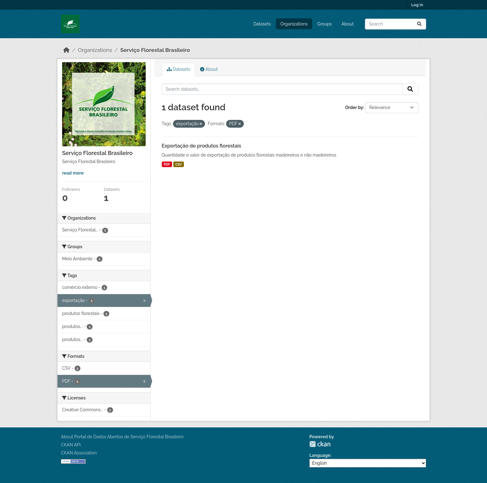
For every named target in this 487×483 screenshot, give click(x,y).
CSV (178, 164)
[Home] (66, 50)
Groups (324, 23)
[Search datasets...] (395, 24)
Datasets (262, 23)
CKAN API (71, 444)
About (347, 23)
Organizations (294, 23)
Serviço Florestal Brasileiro (155, 50)
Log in (417, 4)
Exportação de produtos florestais (201, 146)
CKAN (319, 444)
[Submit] (419, 24)
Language (319, 455)
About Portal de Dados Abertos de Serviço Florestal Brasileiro (122, 436)
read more (73, 173)
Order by (354, 107)
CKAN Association (79, 452)
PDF (167, 164)
